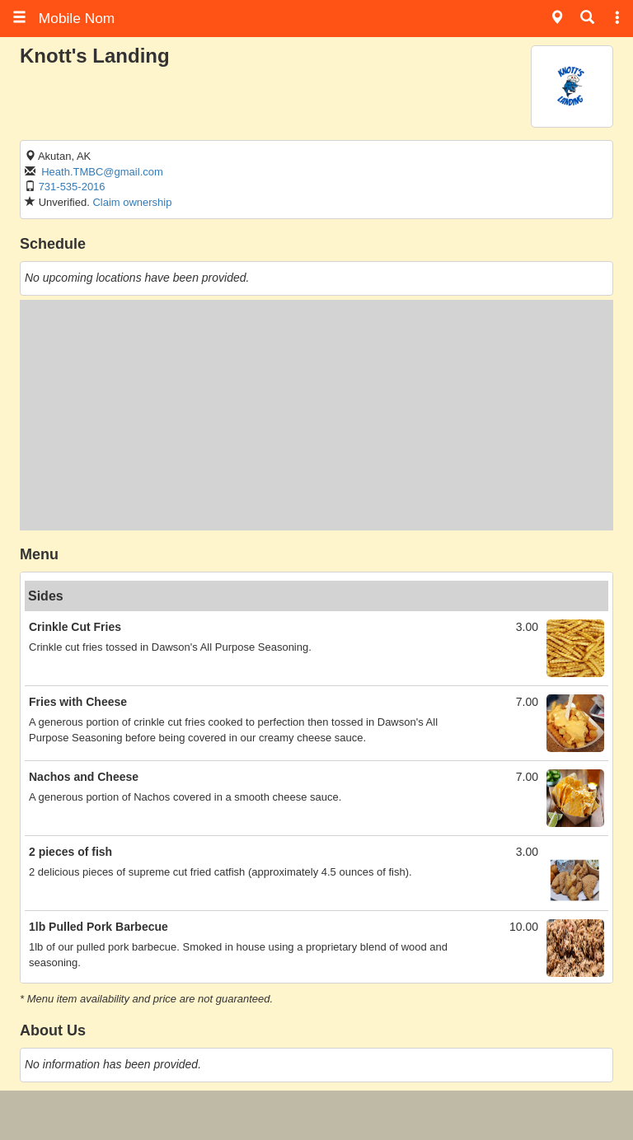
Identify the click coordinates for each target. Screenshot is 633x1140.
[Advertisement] (316, 415)
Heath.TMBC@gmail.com (102, 172)
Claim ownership (131, 202)
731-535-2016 (72, 186)
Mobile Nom (63, 18)
